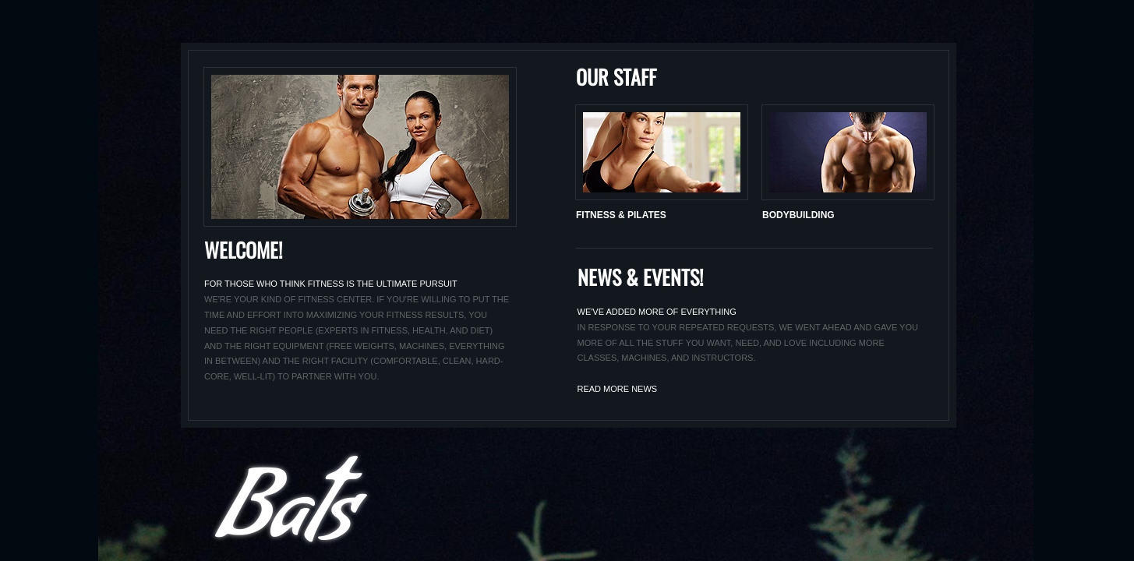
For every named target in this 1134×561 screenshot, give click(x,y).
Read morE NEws (618, 388)
